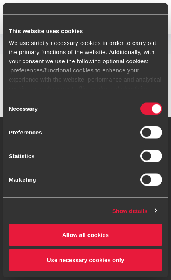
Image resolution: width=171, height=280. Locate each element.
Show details (130, 210)
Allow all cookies (85, 235)
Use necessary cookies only (85, 259)
